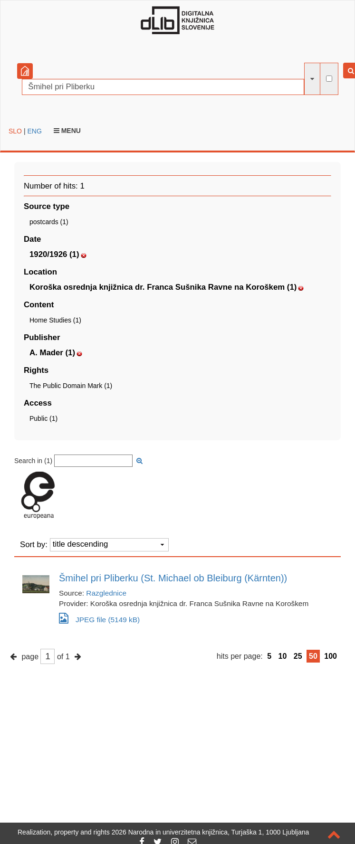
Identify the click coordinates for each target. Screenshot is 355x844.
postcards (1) (48, 222)
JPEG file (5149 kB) (99, 618)
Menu (67, 130)
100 (330, 656)
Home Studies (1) (55, 320)
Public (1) (43, 418)
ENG (34, 131)
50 (313, 656)
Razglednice (106, 593)
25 (298, 656)
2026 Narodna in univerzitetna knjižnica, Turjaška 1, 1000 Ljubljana (210, 832)
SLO (15, 131)
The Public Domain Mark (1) (70, 385)
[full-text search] (329, 79)
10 (282, 656)
